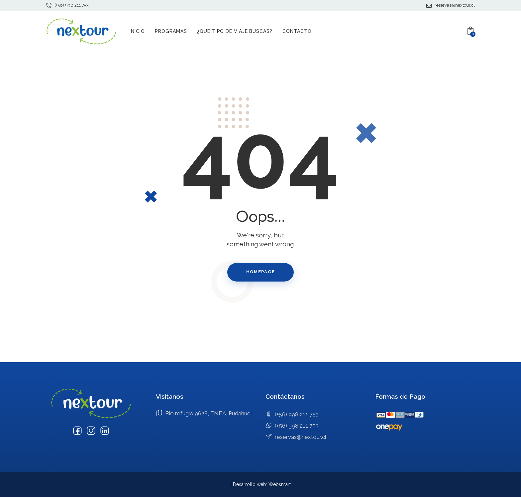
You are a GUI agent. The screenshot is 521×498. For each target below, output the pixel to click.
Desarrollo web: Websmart (262, 485)
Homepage (260, 272)
